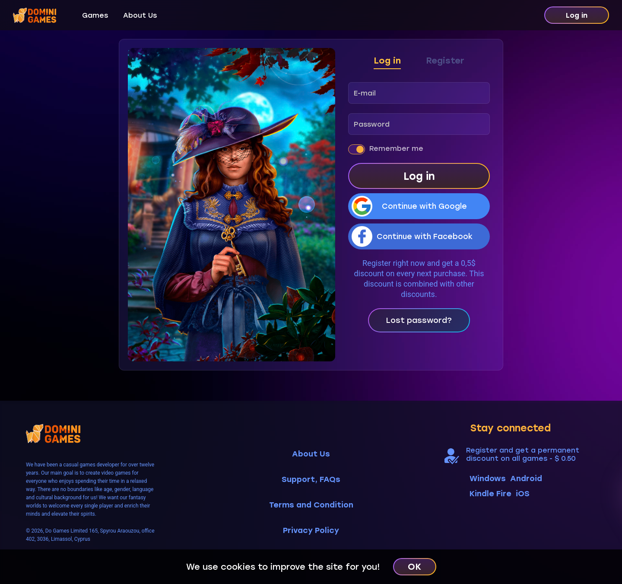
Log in (576, 15)
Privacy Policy (311, 531)
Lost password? (419, 320)
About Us (140, 15)
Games (95, 15)
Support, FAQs (311, 479)
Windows (488, 478)
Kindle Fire (490, 493)
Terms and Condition (311, 505)
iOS (523, 493)
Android (526, 478)
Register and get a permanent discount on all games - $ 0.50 (522, 454)
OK (414, 567)
